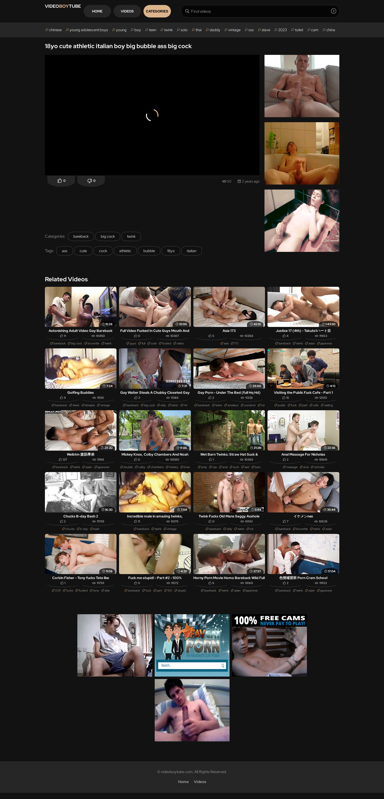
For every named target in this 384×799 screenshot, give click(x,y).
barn (258, 471)
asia (226, 345)
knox (187, 471)
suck (236, 471)
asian (311, 345)
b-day (84, 534)
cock (103, 250)
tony (96, 597)
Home (117, 11)
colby (141, 471)
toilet (299, 29)
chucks (70, 534)
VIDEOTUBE (69, 11)
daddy (215, 29)
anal (225, 471)
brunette (93, 345)
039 (58, 597)
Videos (146, 11)
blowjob (90, 408)
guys (133, 345)
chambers (157, 471)
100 (169, 597)
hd (185, 408)
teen (152, 29)
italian (191, 250)
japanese (326, 345)
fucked (166, 345)
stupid (182, 597)
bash (96, 534)
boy (137, 29)
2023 (282, 29)
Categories (177, 11)
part (304, 408)
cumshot (250, 408)
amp (204, 471)
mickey (173, 471)
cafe (316, 408)
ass (64, 250)
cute (83, 250)
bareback (81, 236)
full (143, 345)
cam (314, 29)
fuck (294, 408)
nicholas (319, 471)
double (128, 471)
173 (236, 345)
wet (247, 471)
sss (251, 29)
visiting (328, 408)
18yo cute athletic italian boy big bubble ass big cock (118, 46)
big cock (108, 236)
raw (214, 471)
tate (107, 597)
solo (184, 29)
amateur (233, 408)
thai (199, 29)
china (330, 29)
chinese (55, 29)
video (180, 345)
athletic (125, 250)
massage (292, 471)
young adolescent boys (89, 29)
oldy (163, 408)
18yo (171, 250)
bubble (149, 250)
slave (266, 29)
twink (168, 29)
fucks (69, 597)
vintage (234, 29)
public (281, 408)
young (121, 29)
